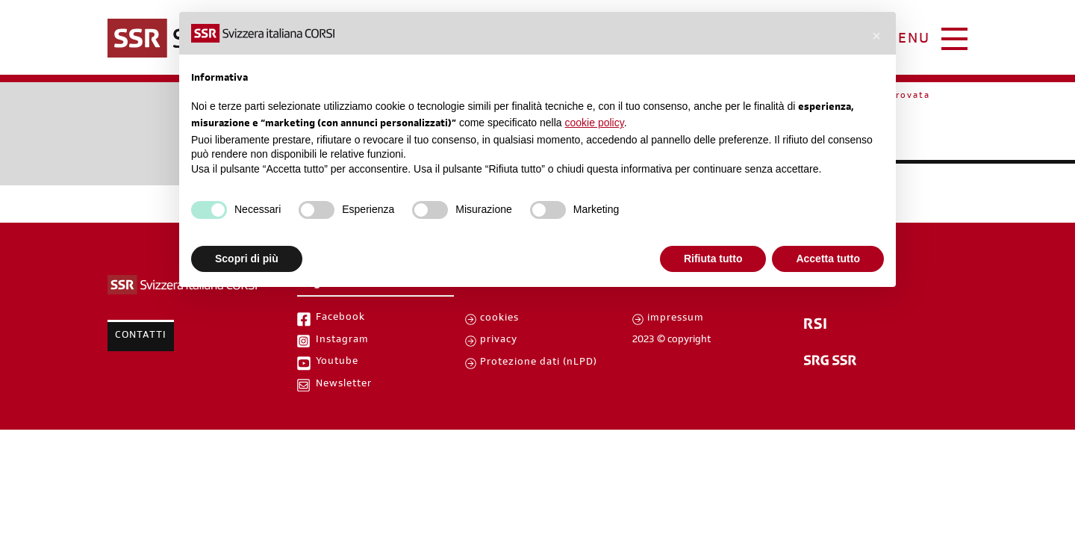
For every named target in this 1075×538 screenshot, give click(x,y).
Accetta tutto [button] (828, 259)
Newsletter (344, 385)
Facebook (340, 318)
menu (907, 40)
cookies (499, 319)
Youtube (337, 362)
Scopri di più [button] (246, 259)
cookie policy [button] (594, 123)
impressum (675, 319)
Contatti (140, 336)
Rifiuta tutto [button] (713, 259)
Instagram (342, 341)
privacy (498, 341)
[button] (876, 36)
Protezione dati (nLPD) (538, 363)
